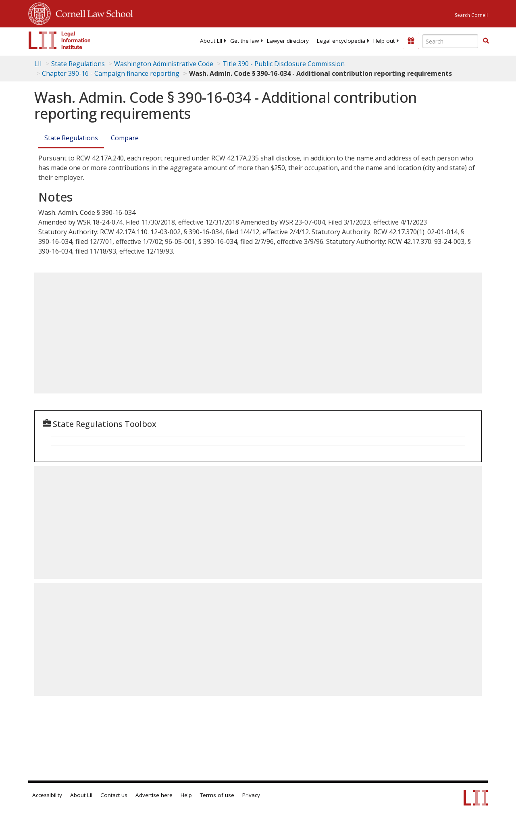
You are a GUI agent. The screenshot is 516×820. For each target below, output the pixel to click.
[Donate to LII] (411, 41)
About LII (211, 40)
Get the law (244, 40)
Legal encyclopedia (341, 40)
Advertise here (154, 795)
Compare (125, 137)
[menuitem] (211, 41)
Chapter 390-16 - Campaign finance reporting (110, 73)
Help (186, 795)
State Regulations (78, 63)
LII (38, 63)
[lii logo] (60, 40)
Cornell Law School (92, 12)
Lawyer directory (288, 40)
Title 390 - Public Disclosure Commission (284, 63)
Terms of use (217, 795)
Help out (384, 40)
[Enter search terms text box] (450, 41)
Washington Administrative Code (163, 63)
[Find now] (485, 41)
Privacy (251, 795)
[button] (486, 41)
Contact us (113, 795)
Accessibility (47, 795)
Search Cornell (471, 15)
